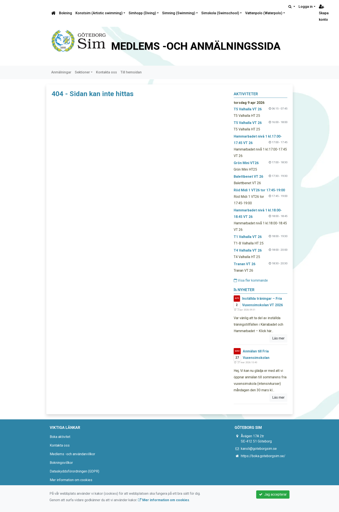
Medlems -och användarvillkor (72, 454)
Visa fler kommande (251, 280)
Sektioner (82, 72)
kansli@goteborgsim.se (259, 449)
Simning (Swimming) (178, 13)
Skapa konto (324, 13)
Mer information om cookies (71, 480)
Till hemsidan (131, 72)
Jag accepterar (273, 494)
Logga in (306, 7)
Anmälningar (61, 72)
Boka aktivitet (60, 437)
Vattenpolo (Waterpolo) (263, 13)
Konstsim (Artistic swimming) (99, 13)
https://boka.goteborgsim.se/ (263, 456)
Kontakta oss (106, 72)
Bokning (65, 13)
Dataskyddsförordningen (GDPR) (74, 471)
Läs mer (278, 338)
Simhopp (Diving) (142, 13)
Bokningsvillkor (61, 463)
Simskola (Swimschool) (220, 13)
